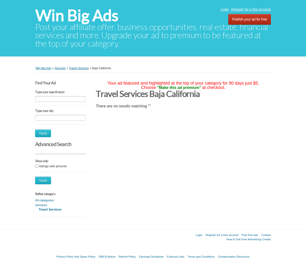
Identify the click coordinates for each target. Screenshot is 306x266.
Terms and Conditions (201, 256)
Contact (266, 234)
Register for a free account (251, 9)
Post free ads (250, 234)
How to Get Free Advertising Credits (248, 239)
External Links (176, 256)
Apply (43, 133)
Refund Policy (127, 256)
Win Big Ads (76, 16)
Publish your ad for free (249, 19)
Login (225, 9)
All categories (44, 200)
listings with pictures (53, 166)
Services (41, 205)
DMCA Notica (107, 256)
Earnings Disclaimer (151, 256)
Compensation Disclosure (233, 256)
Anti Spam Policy (85, 256)
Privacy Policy (65, 256)
